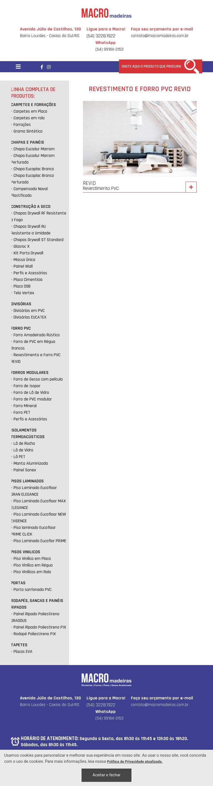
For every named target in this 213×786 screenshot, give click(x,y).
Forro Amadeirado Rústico (37, 335)
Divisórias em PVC (29, 311)
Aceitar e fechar (107, 775)
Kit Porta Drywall (28, 253)
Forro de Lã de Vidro (31, 392)
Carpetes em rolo (29, 118)
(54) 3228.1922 (101, 36)
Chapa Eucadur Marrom (34, 149)
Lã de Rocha (24, 443)
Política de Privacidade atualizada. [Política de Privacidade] (135, 761)
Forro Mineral (25, 406)
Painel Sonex (25, 470)
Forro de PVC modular (33, 399)
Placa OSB (22, 286)
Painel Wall (23, 266)
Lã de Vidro (23, 450)
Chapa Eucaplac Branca (34, 169)
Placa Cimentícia (28, 280)
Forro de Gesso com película (38, 379)
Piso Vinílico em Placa (32, 559)
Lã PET (19, 457)
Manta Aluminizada (31, 463)
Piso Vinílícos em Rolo (32, 572)
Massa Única (24, 260)
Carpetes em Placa (30, 111)
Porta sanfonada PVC (33, 590)
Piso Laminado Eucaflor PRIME (40, 541)
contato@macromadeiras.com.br (160, 36)
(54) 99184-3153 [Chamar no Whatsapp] (109, 46)
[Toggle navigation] (18, 66)
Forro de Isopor (27, 386)
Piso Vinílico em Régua (33, 565)
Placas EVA (23, 652)
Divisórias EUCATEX (30, 317)
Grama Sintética (28, 131)
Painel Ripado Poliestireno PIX (40, 627)
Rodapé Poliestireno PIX (35, 634)
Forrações (22, 125)
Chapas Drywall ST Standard (39, 240)
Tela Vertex (24, 293)
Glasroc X (21, 246)
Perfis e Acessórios (30, 273)
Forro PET (22, 412)
